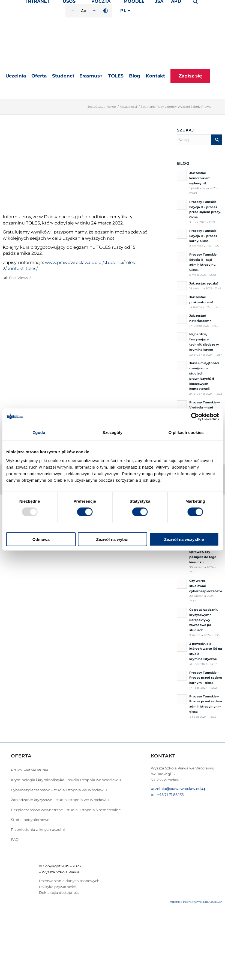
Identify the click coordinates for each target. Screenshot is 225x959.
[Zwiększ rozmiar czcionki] (94, 10)
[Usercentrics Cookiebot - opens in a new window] (195, 417)
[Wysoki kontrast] (105, 10)
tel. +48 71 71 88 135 (167, 794)
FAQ (15, 839)
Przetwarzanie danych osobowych (69, 881)
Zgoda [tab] (39, 432)
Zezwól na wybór (112, 539)
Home (111, 107)
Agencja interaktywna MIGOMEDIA (196, 902)
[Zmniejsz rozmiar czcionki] (72, 10)
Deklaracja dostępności (59, 892)
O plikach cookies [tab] (186, 432)
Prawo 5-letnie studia (29, 770)
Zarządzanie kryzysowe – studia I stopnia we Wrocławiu (60, 800)
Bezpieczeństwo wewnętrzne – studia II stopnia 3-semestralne (66, 810)
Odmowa (41, 539)
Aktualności (128, 107)
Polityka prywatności (57, 887)
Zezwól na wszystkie (184, 539)
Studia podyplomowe (30, 819)
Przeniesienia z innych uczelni (38, 829)
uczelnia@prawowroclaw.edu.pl (179, 788)
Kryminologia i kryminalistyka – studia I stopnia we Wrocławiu (66, 780)
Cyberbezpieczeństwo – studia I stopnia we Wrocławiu (59, 790)
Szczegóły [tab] (112, 432)
